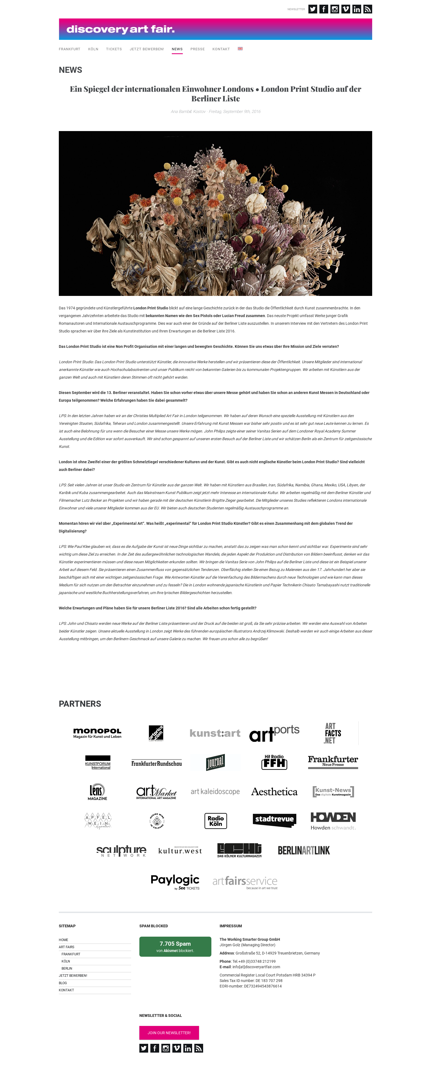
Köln (93, 47)
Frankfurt (70, 47)
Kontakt (221, 47)
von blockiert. (175, 926)
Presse (197, 47)
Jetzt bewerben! (147, 47)
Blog (63, 963)
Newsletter (296, 9)
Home (63, 920)
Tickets (114, 47)
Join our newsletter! (169, 1013)
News (177, 47)
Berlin (67, 949)
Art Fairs (66, 927)
